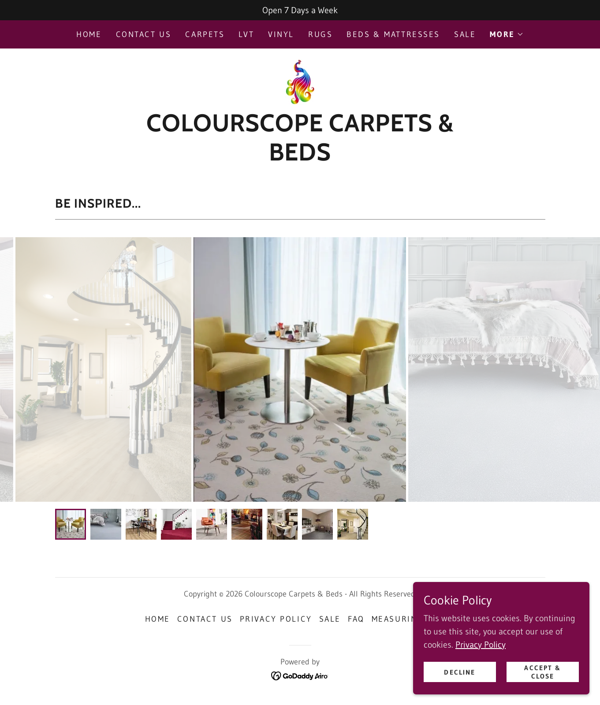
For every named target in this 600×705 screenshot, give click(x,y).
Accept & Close (542, 672)
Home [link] (88, 34)
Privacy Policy (480, 644)
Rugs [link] (320, 34)
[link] (300, 81)
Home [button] (157, 619)
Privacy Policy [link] (276, 619)
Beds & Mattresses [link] (393, 34)
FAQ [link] (356, 619)
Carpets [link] (204, 34)
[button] (506, 34)
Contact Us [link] (143, 34)
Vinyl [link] (281, 34)
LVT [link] (246, 34)
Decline (459, 672)
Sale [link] (465, 34)
